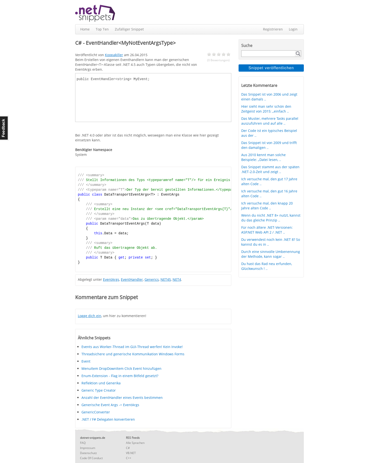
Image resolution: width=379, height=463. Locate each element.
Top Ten (102, 29)
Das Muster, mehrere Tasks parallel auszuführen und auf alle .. (269, 121)
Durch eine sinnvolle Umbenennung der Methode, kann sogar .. (270, 254)
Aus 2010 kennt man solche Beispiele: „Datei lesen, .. (263, 157)
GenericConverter (95, 412)
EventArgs (111, 279)
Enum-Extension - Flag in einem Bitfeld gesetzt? (119, 375)
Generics (152, 279)
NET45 (165, 279)
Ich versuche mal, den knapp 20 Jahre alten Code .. (267, 205)
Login (293, 29)
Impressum (87, 448)
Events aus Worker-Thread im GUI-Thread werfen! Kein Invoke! (132, 346)
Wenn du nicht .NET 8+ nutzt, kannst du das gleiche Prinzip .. (270, 217)
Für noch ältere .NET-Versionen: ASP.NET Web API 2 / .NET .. (267, 230)
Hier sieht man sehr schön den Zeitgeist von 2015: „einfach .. (266, 109)
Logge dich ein (89, 315)
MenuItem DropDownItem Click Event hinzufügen (121, 368)
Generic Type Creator (98, 390)
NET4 (177, 279)
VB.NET (131, 453)
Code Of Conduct (91, 458)
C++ (128, 458)
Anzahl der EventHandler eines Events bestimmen (122, 397)
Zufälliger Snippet (129, 29)
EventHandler (132, 279)
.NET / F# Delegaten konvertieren (108, 419)
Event (85, 361)
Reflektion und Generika (101, 383)
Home (85, 29)
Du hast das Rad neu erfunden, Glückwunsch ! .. (266, 266)
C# (128, 448)
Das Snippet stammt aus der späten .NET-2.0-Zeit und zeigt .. (270, 169)
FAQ (83, 443)
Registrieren (273, 29)
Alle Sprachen (135, 443)
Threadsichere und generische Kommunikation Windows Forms (132, 354)
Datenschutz (88, 453)
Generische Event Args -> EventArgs (110, 404)
